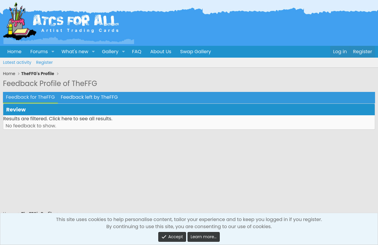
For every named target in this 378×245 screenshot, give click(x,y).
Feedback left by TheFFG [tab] (89, 97)
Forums (39, 51)
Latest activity (17, 62)
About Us (160, 51)
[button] (52, 52)
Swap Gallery (195, 51)
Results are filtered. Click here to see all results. (57, 118)
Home (14, 51)
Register (44, 62)
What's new (74, 51)
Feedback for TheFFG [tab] (30, 97)
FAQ (136, 51)
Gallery (110, 51)
